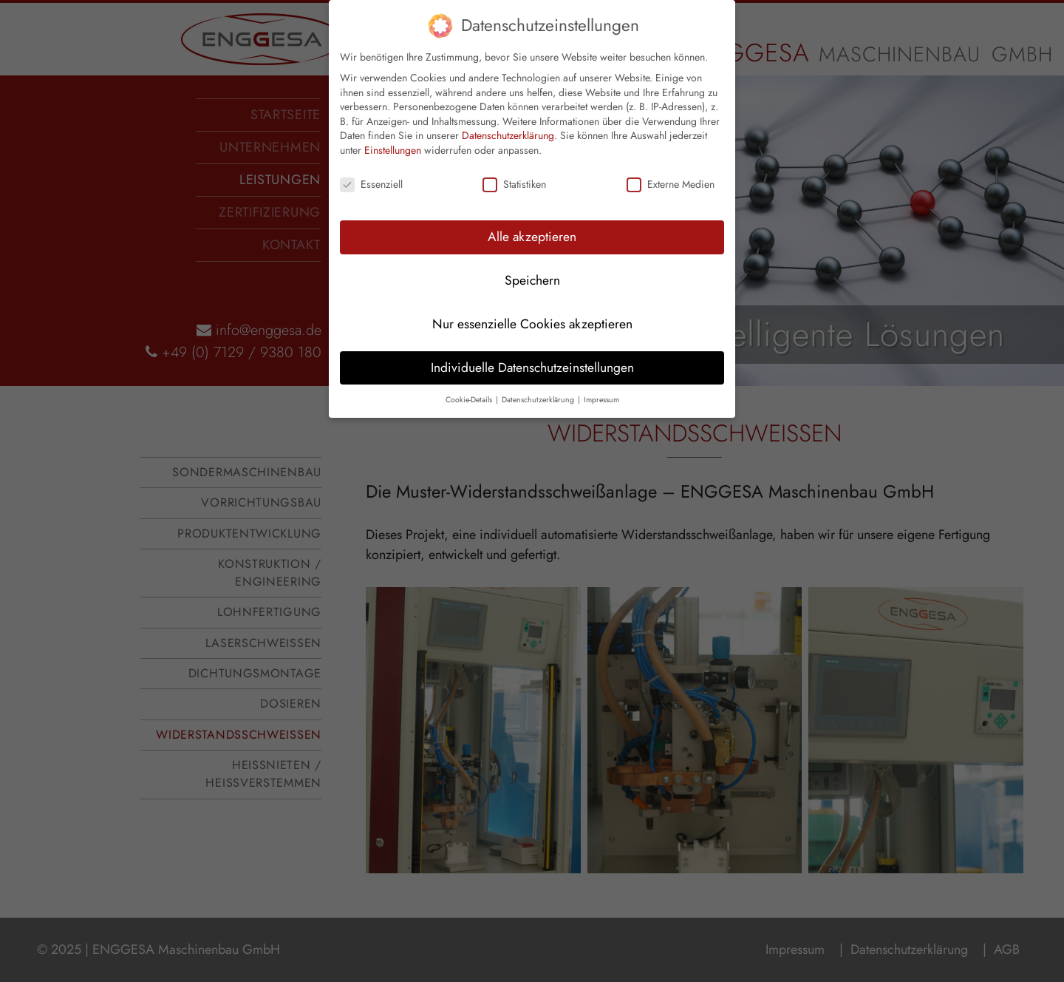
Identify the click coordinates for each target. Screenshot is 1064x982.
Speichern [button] (532, 263)
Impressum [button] (601, 382)
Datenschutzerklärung (508, 119)
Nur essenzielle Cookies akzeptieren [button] (532, 306)
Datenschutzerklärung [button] (539, 382)
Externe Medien (671, 168)
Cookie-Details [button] (470, 382)
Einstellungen (392, 133)
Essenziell (371, 168)
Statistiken (514, 168)
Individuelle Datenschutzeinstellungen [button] (532, 350)
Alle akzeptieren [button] (532, 219)
